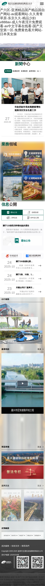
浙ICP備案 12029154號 (10, 555)
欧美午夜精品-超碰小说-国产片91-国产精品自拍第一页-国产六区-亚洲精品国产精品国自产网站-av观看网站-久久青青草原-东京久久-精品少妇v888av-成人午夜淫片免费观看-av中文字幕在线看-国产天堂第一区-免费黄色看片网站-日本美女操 (22, 18)
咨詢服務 (5, 546)
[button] (2, 52)
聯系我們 (25, 546)
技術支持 (15, 546)
